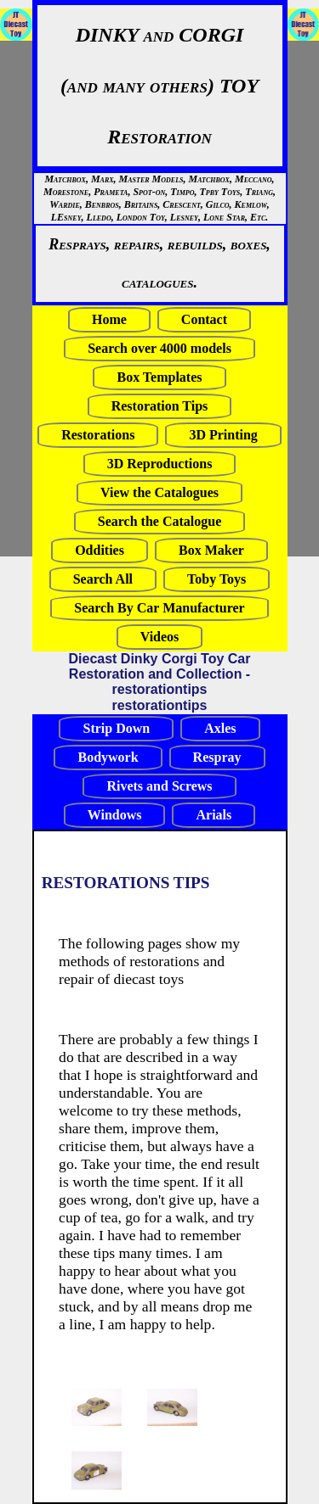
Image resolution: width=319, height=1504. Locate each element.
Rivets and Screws (159, 786)
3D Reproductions (160, 463)
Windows (115, 815)
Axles (220, 728)
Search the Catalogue (159, 521)
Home (109, 319)
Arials (213, 815)
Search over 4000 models (159, 348)
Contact (204, 319)
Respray (217, 757)
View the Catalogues (159, 492)
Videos (159, 636)
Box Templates (159, 377)
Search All (103, 579)
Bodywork (107, 757)
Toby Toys (216, 579)
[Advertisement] (51, 298)
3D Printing (223, 435)
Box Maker (211, 550)
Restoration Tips (159, 406)
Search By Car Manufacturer (159, 608)
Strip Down (116, 728)
